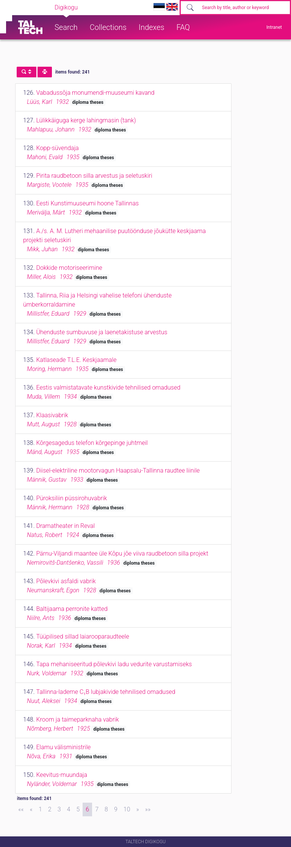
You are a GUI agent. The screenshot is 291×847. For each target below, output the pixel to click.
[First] (21, 809)
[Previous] (31, 809)
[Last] (148, 809)
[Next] (137, 809)
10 (127, 809)
